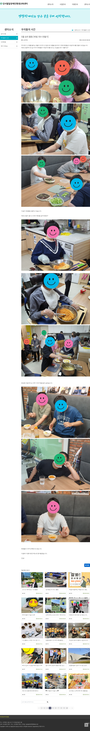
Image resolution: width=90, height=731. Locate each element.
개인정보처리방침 (4, 716)
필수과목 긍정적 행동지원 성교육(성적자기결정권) (56, 665)
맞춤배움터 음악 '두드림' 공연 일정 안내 (79, 665)
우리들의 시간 (5, 38)
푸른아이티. (42, 726)
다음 (69, 708)
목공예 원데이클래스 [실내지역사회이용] (79, 640)
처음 (39, 708)
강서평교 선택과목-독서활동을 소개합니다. (79, 691)
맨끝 (72, 708)
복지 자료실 (4, 46)
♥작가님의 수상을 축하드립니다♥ (32, 665)
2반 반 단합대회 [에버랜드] (30, 691)
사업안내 (62, 4)
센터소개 (50, 4)
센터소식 (87, 4)
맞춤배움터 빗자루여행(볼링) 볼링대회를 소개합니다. (56, 640)
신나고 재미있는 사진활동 (30, 589)
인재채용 (3, 42)
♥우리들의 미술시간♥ (28, 615)
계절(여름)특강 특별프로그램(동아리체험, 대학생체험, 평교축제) (79, 589)
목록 (87, 565)
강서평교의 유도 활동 (52, 589)
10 (67, 708)
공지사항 (3, 34)
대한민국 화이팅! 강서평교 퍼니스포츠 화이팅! (79, 615)
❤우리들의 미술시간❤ (52, 691)
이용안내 (75, 4)
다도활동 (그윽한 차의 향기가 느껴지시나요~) (32, 640)
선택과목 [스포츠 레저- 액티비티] (55, 615)
